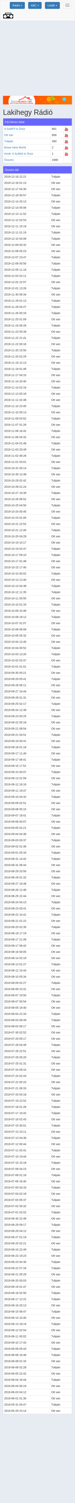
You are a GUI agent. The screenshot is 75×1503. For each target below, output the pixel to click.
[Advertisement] (37, 58)
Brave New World (15, 147)
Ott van (8, 135)
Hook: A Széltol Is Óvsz (18, 153)
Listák (52, 5)
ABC (35, 5)
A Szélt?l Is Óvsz (14, 128)
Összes (9, 159)
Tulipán (8, 141)
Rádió (17, 5)
